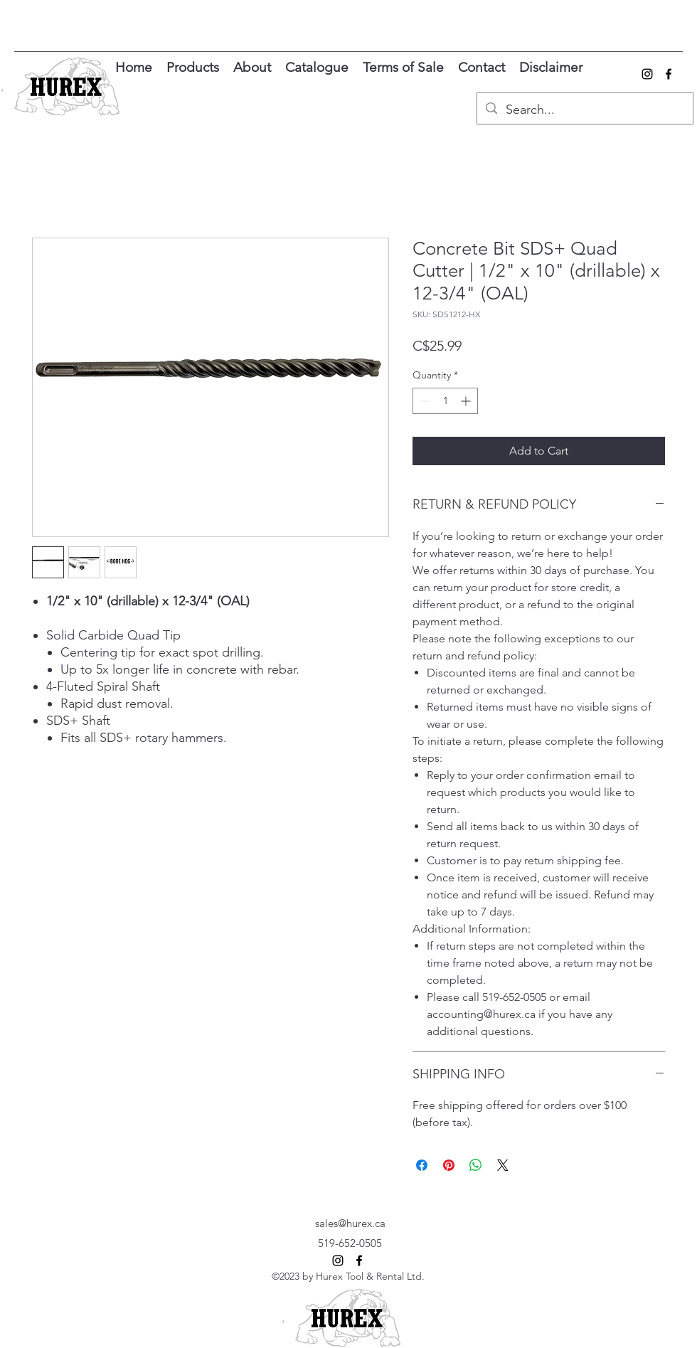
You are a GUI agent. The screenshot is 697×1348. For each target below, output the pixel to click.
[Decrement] (423, 400)
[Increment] (467, 400)
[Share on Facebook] (421, 1165)
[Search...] (584, 110)
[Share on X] (502, 1165)
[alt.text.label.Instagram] (647, 74)
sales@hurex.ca (350, 1223)
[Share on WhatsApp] (475, 1165)
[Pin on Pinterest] (448, 1165)
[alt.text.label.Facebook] (668, 74)
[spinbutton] (445, 400)
